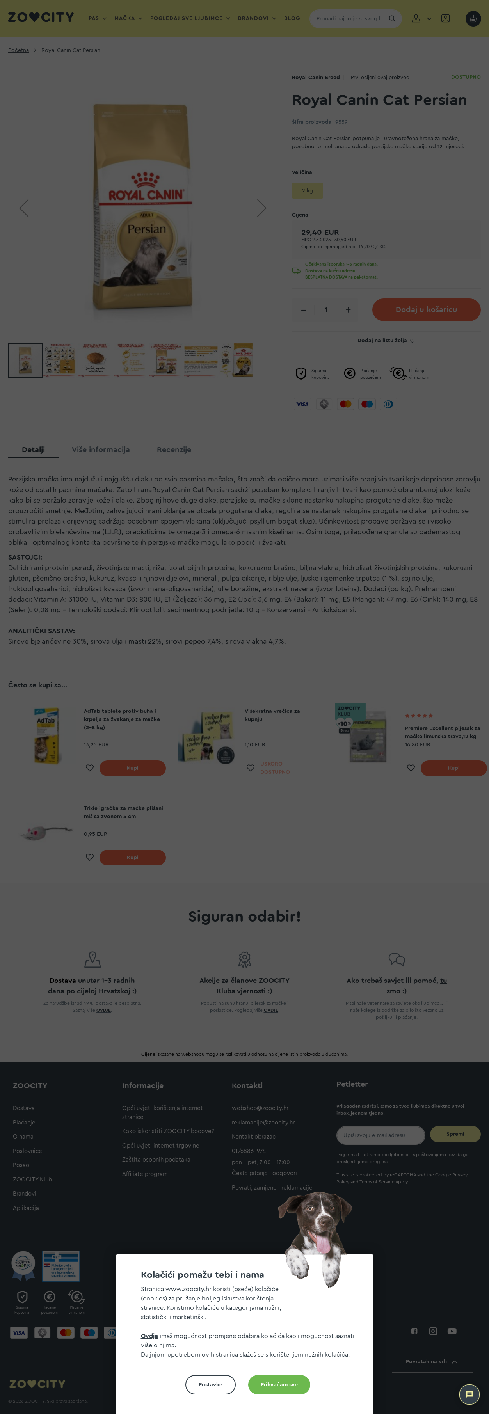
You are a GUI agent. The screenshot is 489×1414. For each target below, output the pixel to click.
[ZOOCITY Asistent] (469, 1394)
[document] (248, 1337)
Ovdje (149, 1336)
